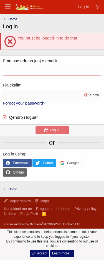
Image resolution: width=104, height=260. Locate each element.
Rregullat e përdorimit (53, 209)
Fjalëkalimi (12, 85)
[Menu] (7, 7)
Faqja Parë (29, 214)
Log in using (14, 154)
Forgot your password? (24, 103)
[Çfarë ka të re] (97, 7)
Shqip (42, 201)
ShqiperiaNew (17, 201)
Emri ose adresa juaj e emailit (30, 60)
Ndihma (10, 214)
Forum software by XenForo (42, 224)
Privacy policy (85, 209)
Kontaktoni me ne (18, 209)
